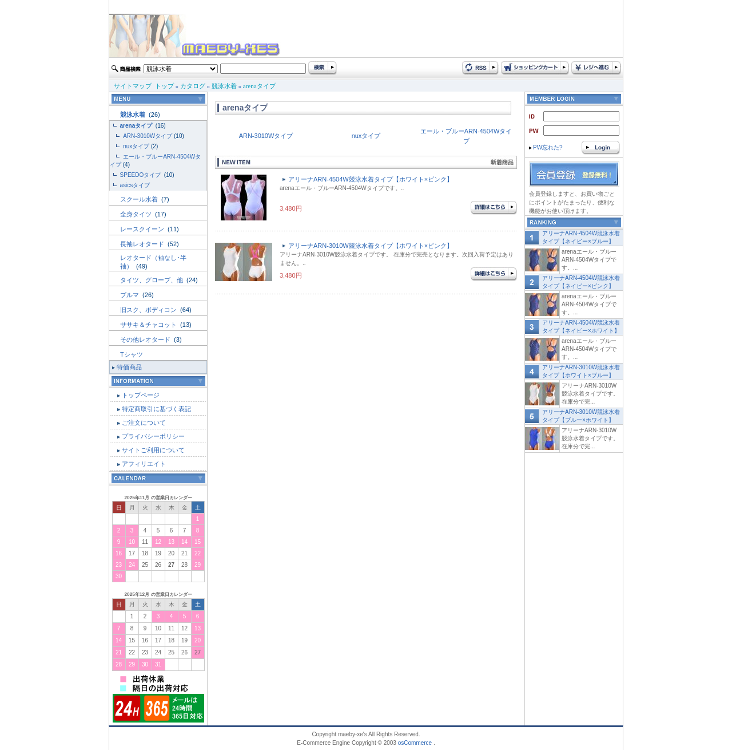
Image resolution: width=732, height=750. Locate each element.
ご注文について (144, 422)
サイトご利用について (153, 450)
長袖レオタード (143, 243)
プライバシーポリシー (153, 436)
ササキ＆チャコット (149, 324)
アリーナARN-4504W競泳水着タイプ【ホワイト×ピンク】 (370, 179)
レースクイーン (143, 229)
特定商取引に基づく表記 (156, 408)
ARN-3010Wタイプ (147, 136)
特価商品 (129, 367)
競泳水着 (224, 85)
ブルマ (130, 294)
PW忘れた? (546, 147)
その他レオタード (146, 339)
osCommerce (415, 743)
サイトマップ (133, 85)
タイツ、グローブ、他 (152, 280)
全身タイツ (136, 214)
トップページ (141, 395)
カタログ (192, 85)
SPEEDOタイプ (141, 175)
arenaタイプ (259, 85)
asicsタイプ (136, 185)
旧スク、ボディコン (149, 309)
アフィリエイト (144, 463)
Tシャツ (131, 354)
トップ (164, 85)
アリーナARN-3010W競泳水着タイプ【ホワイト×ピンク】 (370, 245)
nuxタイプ (136, 146)
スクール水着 (140, 199)
